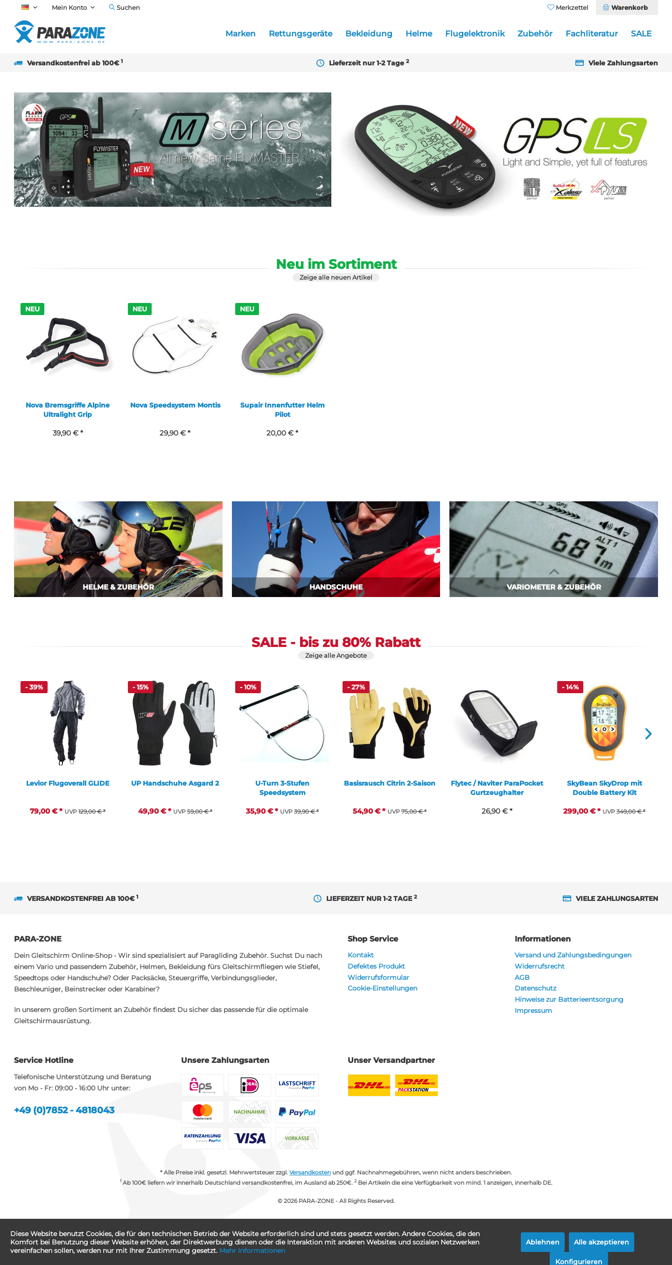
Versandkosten (310, 1172)
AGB (522, 977)
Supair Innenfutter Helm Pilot (282, 410)
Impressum (533, 1010)
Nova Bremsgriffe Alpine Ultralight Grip (68, 410)
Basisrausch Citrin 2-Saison (389, 783)
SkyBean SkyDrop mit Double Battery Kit (604, 788)
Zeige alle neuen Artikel (336, 277)
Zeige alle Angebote (336, 655)
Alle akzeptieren (601, 1242)
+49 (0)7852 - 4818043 (64, 1110)
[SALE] (641, 34)
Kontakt (361, 955)
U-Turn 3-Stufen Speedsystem (282, 788)
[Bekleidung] (369, 34)
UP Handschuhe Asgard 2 (175, 783)
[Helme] (419, 34)
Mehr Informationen (252, 1250)
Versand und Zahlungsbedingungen (573, 955)
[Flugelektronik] (475, 34)
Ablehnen (543, 1242)
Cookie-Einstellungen (382, 988)
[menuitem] (626, 7)
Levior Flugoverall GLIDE (67, 783)
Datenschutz (535, 988)
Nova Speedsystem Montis (175, 405)
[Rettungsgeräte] (300, 34)
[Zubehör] (535, 34)
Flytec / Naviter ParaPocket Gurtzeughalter (497, 788)
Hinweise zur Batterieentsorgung (569, 999)
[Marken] (240, 34)
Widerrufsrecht (540, 966)
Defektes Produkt (376, 966)
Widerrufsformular (378, 977)
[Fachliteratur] (591, 34)
